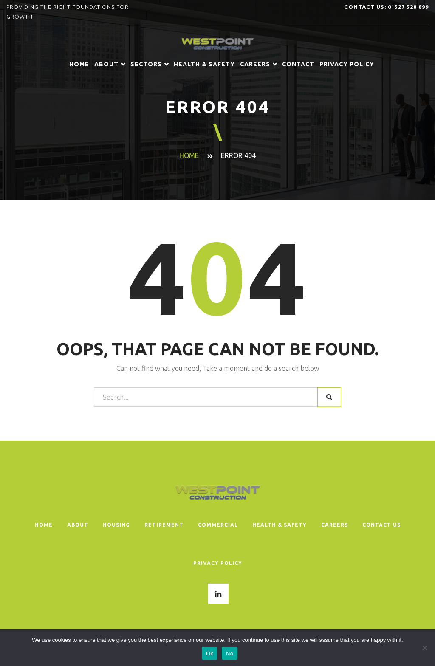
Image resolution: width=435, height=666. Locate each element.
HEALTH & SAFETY (204, 64)
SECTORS (149, 64)
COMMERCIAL (218, 525)
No (229, 653)
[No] (424, 647)
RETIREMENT (164, 525)
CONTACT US (381, 525)
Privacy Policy (346, 64)
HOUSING (116, 525)
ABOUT (109, 64)
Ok (209, 653)
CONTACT (298, 64)
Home (79, 64)
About (77, 525)
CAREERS (258, 64)
